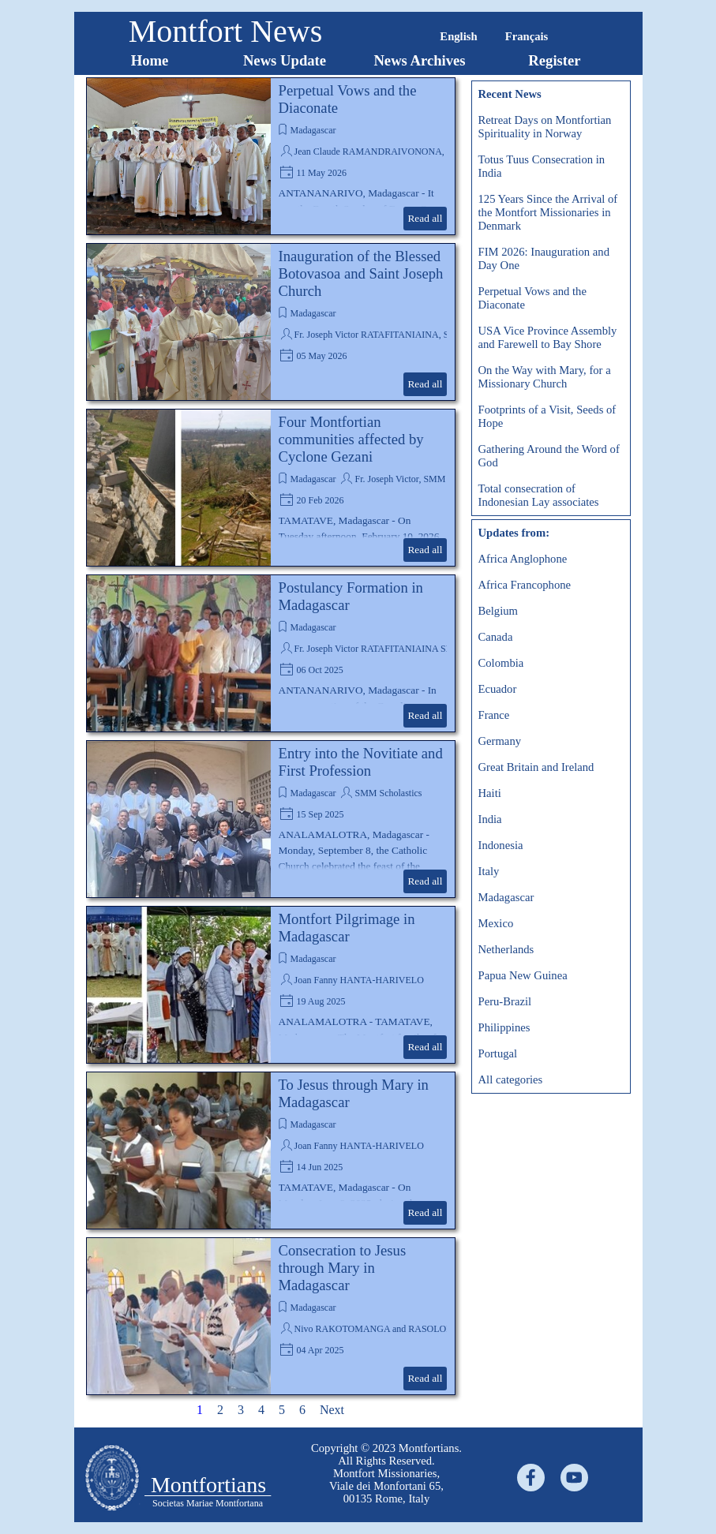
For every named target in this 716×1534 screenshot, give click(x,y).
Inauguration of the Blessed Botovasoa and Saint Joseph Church (361, 273)
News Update (284, 60)
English (458, 36)
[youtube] (574, 1477)
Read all (424, 218)
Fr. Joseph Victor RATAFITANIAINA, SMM (380, 334)
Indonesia (500, 845)
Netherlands (506, 949)
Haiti (489, 793)
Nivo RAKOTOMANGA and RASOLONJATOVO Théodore (410, 1328)
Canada (495, 636)
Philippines (504, 1027)
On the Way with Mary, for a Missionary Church (544, 377)
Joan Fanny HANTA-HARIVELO (359, 980)
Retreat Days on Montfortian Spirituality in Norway (545, 127)
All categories (510, 1079)
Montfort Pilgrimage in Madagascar (347, 928)
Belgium (498, 610)
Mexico (496, 923)
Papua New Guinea (523, 975)
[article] (270, 156)
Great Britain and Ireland (536, 767)
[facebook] (531, 1477)
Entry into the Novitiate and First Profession (361, 762)
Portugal (498, 1053)
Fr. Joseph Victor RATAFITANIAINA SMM (378, 648)
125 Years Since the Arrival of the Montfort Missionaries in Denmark (548, 212)
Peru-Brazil (505, 1001)
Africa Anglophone (523, 558)
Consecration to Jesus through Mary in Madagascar (343, 1267)
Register (554, 60)
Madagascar (313, 130)
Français (527, 36)
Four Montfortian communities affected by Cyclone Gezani (351, 439)
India (490, 819)
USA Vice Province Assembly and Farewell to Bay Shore (547, 337)
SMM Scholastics (388, 793)
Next (332, 1409)
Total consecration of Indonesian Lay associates (538, 495)
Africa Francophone (525, 584)
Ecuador (497, 689)
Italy (489, 871)
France (494, 715)
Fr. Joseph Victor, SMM (399, 479)
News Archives (419, 60)
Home (150, 60)
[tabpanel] (386, 1473)
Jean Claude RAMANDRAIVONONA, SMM (381, 151)
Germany (500, 741)
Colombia (501, 663)
